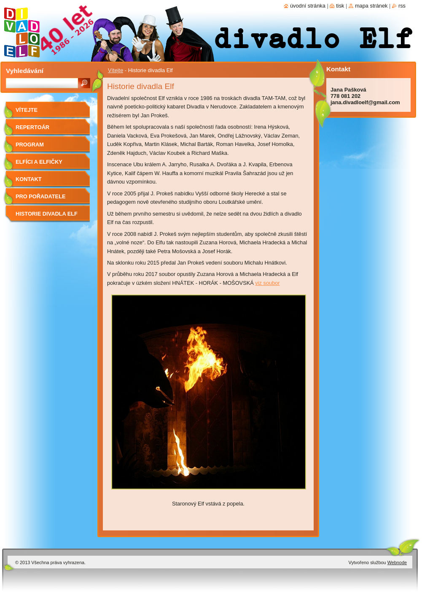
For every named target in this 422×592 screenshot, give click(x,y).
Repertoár (32, 127)
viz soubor (267, 283)
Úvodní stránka (307, 6)
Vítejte (115, 70)
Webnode (397, 562)
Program (30, 144)
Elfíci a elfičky (39, 162)
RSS (402, 6)
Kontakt (29, 179)
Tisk (340, 6)
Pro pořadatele (41, 196)
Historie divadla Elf (47, 214)
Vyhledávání (24, 70)
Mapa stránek (371, 6)
